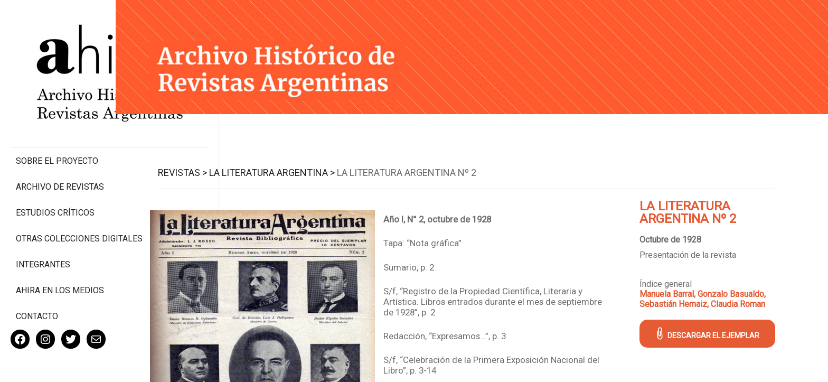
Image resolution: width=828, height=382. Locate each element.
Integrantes (43, 230)
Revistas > (198, 169)
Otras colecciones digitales (58, 199)
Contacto (37, 282)
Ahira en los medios (60, 256)
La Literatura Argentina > (288, 169)
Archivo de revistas (60, 142)
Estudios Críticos (55, 168)
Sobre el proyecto (57, 116)
